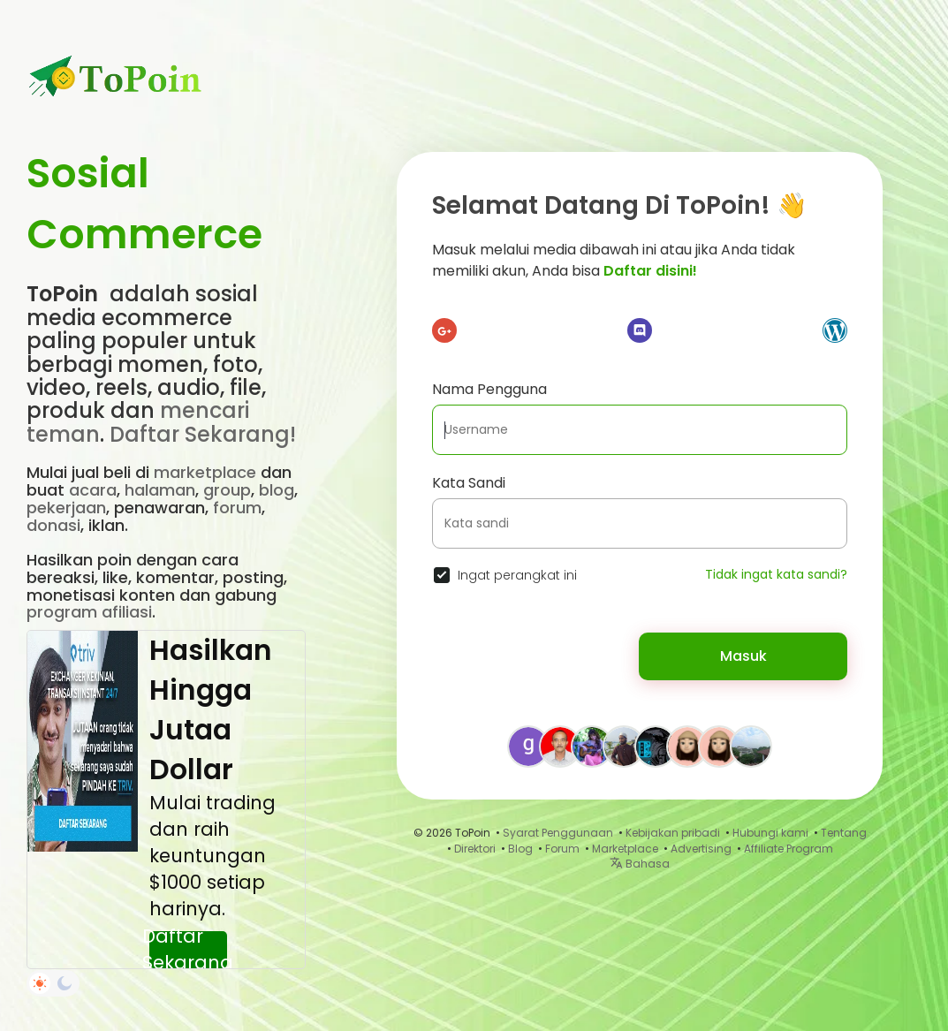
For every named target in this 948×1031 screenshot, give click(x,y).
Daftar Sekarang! (203, 434)
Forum (562, 848)
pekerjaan (66, 508)
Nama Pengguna (489, 389)
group (227, 490)
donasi (53, 525)
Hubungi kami (770, 832)
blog (276, 490)
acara (93, 490)
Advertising (701, 848)
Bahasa (640, 863)
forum (237, 508)
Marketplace (625, 848)
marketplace (205, 472)
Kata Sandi (468, 483)
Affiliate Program (788, 848)
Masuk (743, 656)
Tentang (844, 832)
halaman (160, 490)
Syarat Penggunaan (558, 832)
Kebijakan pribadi (673, 832)
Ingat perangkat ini (517, 575)
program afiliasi (89, 612)
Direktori (475, 848)
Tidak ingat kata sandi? (776, 574)
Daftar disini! (650, 271)
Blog (520, 848)
